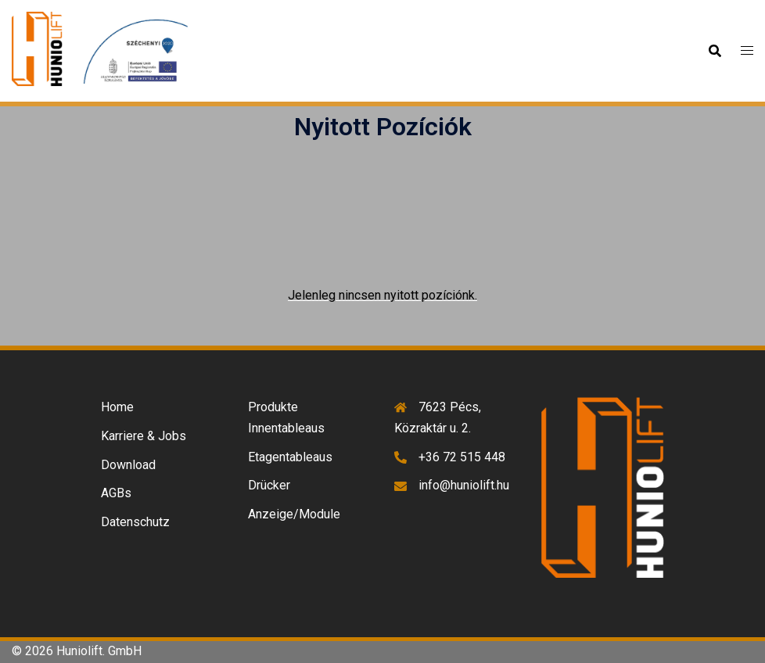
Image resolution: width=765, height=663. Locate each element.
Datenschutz (135, 521)
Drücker (269, 485)
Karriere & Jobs (143, 435)
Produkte (273, 407)
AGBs (116, 493)
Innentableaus (286, 428)
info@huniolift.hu (463, 485)
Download (128, 464)
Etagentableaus (290, 457)
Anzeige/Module (294, 514)
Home (117, 407)
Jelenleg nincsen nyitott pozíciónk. (382, 295)
